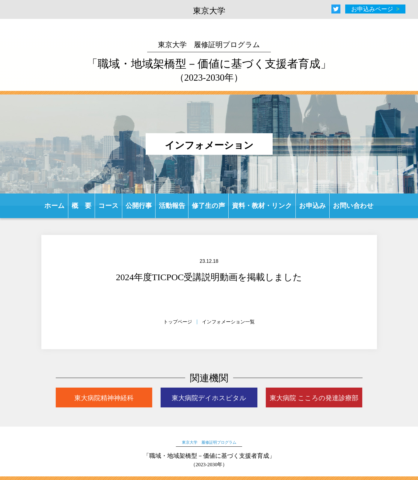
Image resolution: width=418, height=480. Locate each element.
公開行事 (139, 205)
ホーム (54, 205)
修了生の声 (208, 205)
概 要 (81, 205)
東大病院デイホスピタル (209, 398)
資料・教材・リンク (262, 205)
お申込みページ (372, 9)
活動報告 (172, 205)
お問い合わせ (353, 205)
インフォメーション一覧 (228, 321)
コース (108, 205)
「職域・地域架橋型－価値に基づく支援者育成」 (209, 62)
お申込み (312, 205)
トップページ (177, 321)
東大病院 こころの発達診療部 (314, 398)
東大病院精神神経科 (104, 398)
